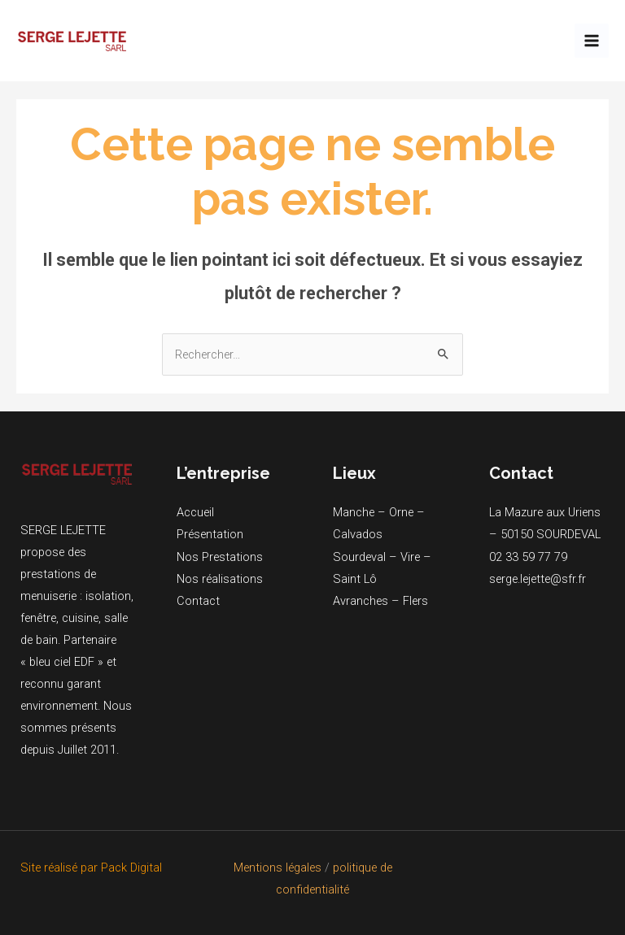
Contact (198, 601)
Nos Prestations (220, 557)
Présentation (210, 534)
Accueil (195, 512)
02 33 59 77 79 (528, 557)
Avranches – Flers (380, 601)
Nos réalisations (220, 579)
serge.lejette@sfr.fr (537, 579)
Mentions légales (277, 867)
